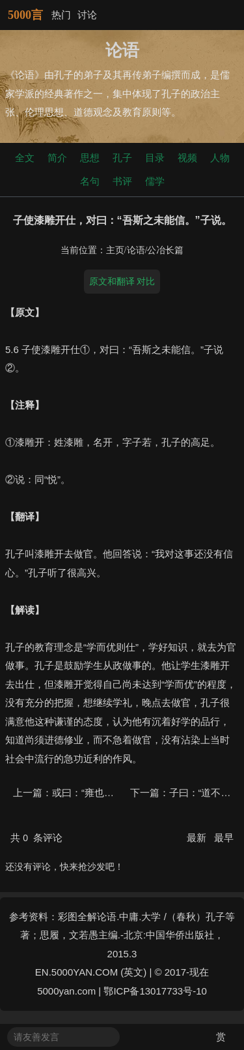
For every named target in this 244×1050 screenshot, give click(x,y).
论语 (136, 250)
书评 (122, 181)
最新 (198, 837)
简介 (57, 157)
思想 (90, 157)
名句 (90, 181)
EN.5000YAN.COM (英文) (90, 972)
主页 (115, 250)
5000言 (25, 15)
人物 (220, 157)
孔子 (122, 157)
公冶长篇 (165, 250)
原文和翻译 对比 (122, 281)
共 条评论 (36, 837)
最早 (224, 837)
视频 (187, 157)
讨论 (87, 14)
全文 (24, 157)
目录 (155, 157)
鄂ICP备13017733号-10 (154, 990)
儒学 (155, 181)
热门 (61, 14)
